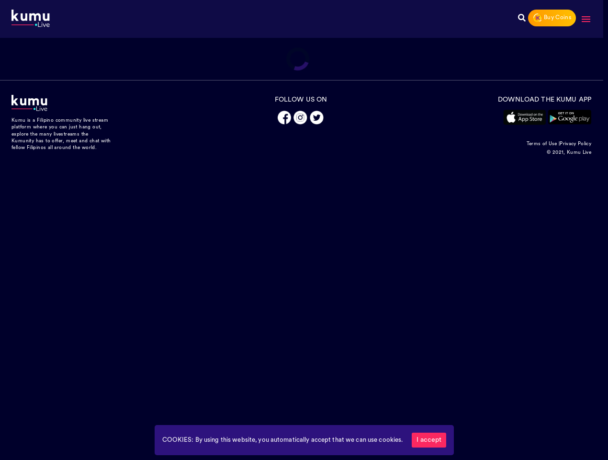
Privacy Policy (575, 144)
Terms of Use (542, 144)
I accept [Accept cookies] (429, 440)
